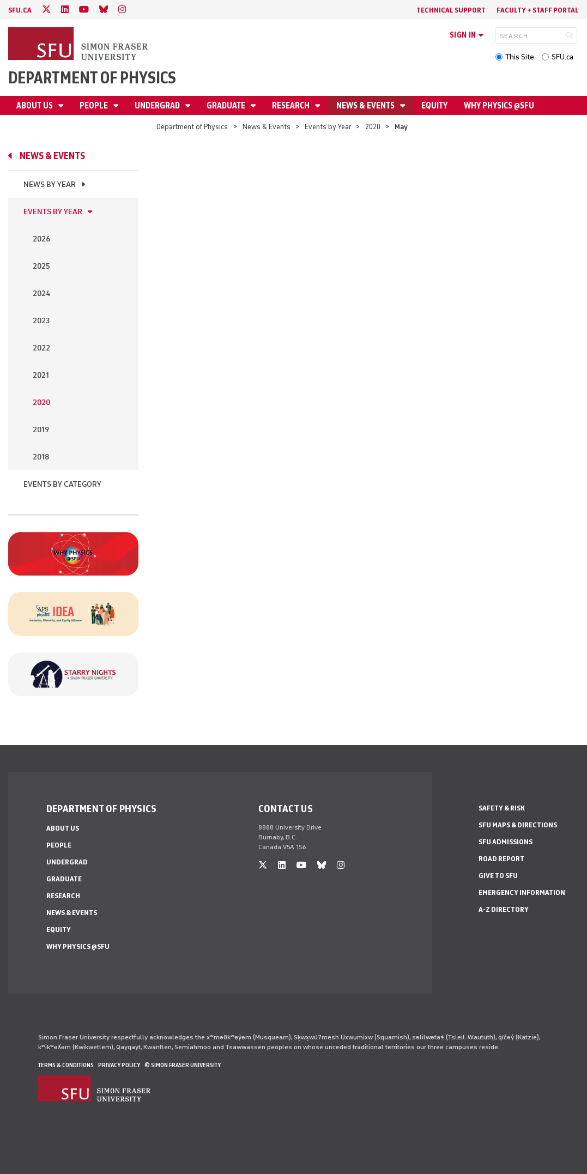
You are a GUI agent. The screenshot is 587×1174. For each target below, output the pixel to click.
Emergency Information (522, 892)
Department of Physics (92, 78)
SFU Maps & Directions (518, 825)
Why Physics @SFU (499, 105)
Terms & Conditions (66, 1065)
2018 (41, 457)
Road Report (501, 858)
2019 (41, 429)
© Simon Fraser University (182, 1065)
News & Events (366, 105)
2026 (41, 239)
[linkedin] (65, 9)
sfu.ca (20, 10)
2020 (372, 127)
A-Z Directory (504, 909)
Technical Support (451, 10)
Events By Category (62, 484)
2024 (41, 293)
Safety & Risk (502, 808)
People (95, 105)
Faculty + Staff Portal (538, 10)
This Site (519, 57)
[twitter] (46, 9)
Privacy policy (119, 1065)
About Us (35, 105)
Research (291, 105)
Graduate (227, 105)
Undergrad (158, 105)
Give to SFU (498, 875)
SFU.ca (562, 57)
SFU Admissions (505, 841)
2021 (41, 375)
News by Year (49, 184)
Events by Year (328, 127)
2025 (41, 266)
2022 (41, 348)
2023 (41, 320)
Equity (434, 105)
